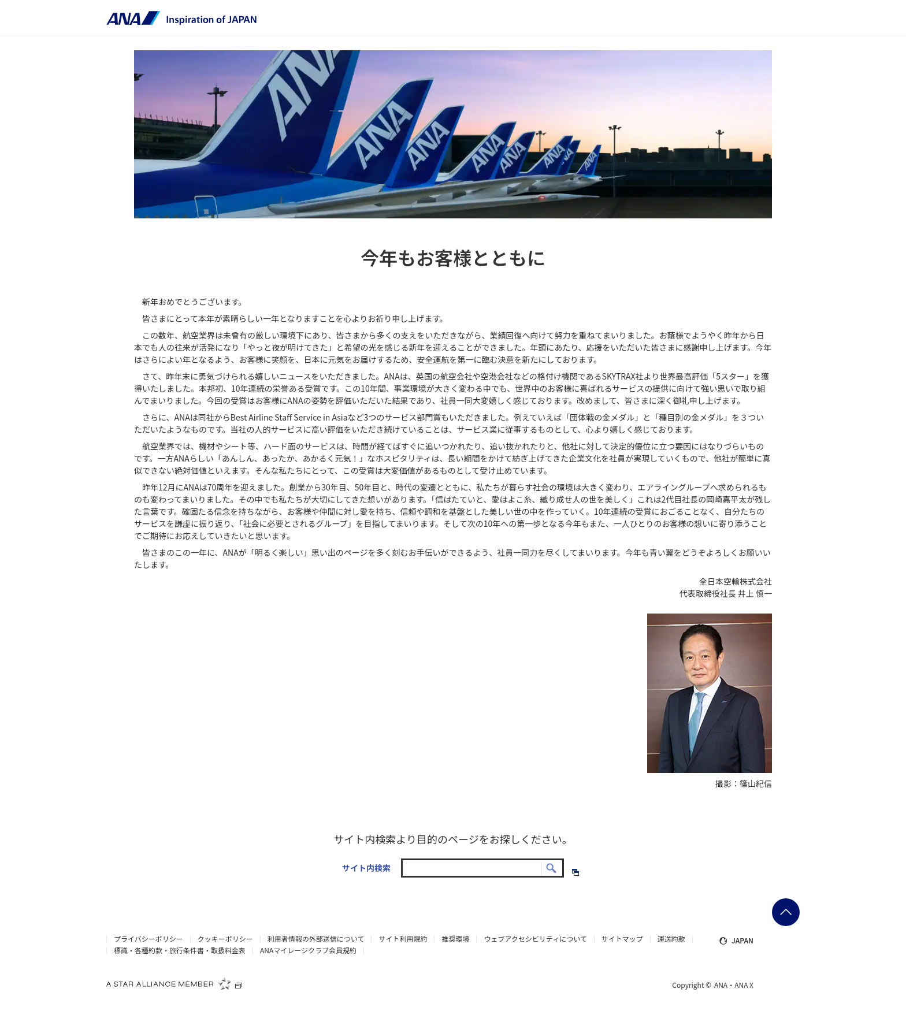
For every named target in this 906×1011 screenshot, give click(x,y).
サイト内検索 (366, 868)
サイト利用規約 (402, 938)
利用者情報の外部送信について (316, 938)
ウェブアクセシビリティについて (535, 938)
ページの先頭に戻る (786, 912)
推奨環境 (455, 938)
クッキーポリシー (225, 938)
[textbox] (482, 868)
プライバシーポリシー (148, 938)
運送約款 (671, 938)
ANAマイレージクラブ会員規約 (308, 950)
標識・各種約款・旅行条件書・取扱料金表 (180, 950)
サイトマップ (622, 938)
